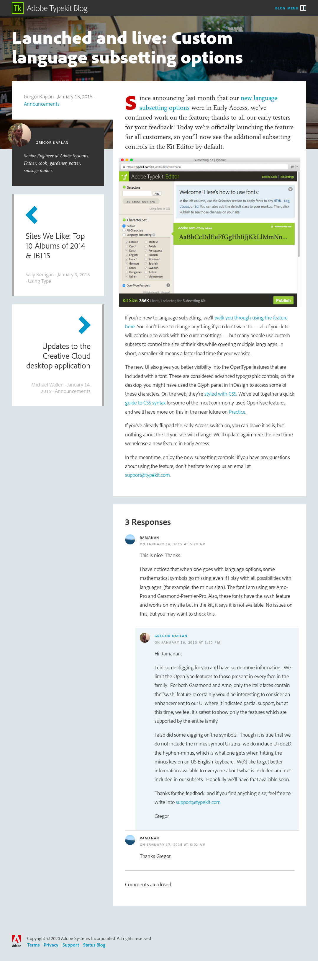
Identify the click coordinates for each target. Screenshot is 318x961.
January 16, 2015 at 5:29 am (176, 544)
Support (71, 945)
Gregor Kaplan (171, 636)
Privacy (51, 945)
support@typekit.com (147, 474)
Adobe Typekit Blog (50, 8)
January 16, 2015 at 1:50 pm (191, 642)
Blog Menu (287, 8)
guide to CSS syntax (145, 402)
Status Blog (94, 945)
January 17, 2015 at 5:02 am (176, 844)
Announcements (42, 103)
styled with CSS (220, 393)
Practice (237, 411)
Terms (33, 945)
